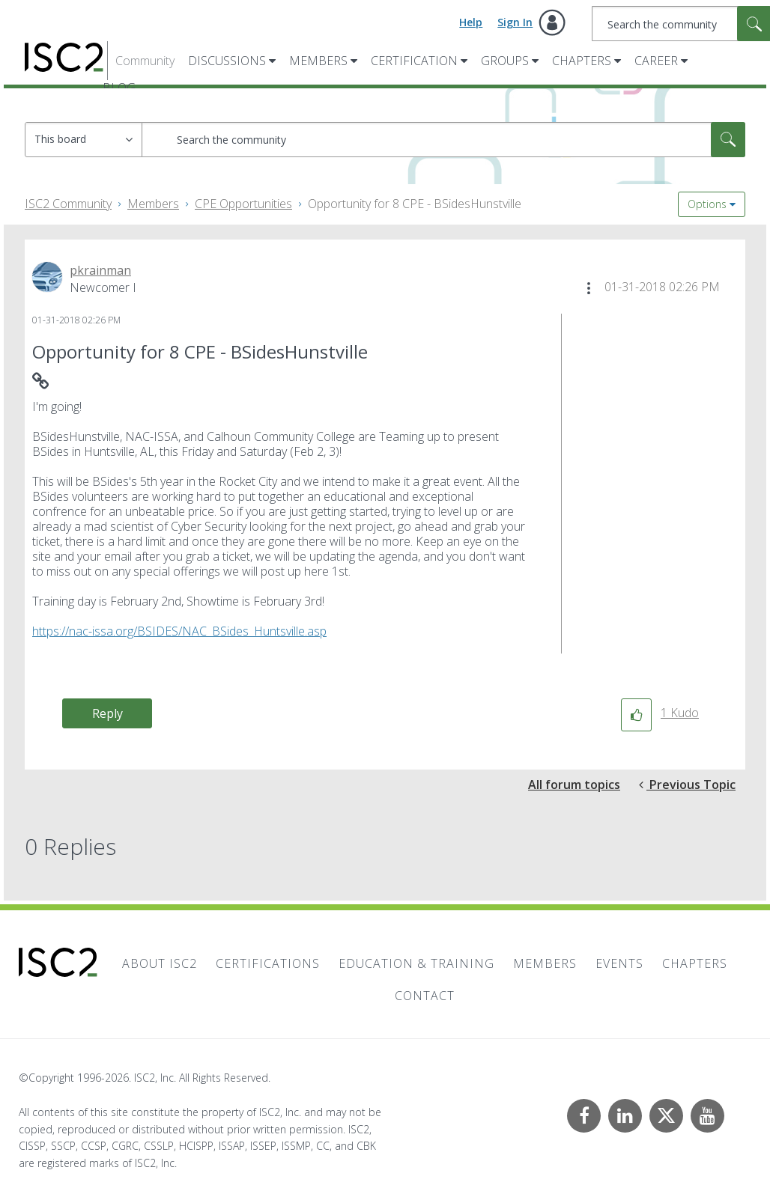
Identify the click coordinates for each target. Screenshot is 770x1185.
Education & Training (416, 963)
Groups (505, 60)
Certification (414, 60)
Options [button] (707, 204)
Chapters (581, 60)
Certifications (268, 963)
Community (145, 60)
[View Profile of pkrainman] (100, 270)
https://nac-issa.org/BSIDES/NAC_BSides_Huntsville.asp (179, 631)
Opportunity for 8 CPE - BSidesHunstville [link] (414, 203)
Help (470, 22)
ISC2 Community (68, 203)
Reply (107, 713)
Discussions (227, 60)
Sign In (515, 22)
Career (656, 60)
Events (619, 963)
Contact (425, 995)
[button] (588, 288)
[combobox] (443, 139)
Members (318, 60)
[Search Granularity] (83, 139)
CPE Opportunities (243, 203)
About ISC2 (159, 963)
